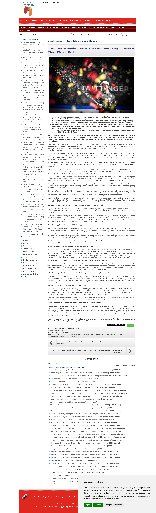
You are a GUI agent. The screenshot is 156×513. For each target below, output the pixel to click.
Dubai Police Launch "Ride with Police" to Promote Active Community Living (33, 137)
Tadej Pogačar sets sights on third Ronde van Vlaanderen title (79, 449)
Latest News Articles (56, 41)
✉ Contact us (114, 35)
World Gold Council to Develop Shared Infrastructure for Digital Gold (82, 387)
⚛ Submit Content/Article (83, 35)
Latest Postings (44, 27)
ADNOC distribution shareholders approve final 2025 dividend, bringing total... (85, 463)
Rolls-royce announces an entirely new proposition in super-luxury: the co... (84, 408)
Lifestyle (26, 240)
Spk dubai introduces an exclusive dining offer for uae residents (79, 469)
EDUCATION (75, 20)
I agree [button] (87, 505)
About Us (37, 497)
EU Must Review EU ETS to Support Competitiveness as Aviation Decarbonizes (86, 384)
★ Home (103, 35)
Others (26, 277)
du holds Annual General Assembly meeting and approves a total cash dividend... (86, 434)
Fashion (26, 243)
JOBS (65, 20)
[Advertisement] (87, 10)
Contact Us (70, 504)
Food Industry (28, 251)
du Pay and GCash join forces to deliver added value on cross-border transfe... (85, 417)
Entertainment (28, 271)
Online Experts (61, 497)
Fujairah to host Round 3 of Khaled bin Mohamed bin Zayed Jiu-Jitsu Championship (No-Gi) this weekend (33, 95)
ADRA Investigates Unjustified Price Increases (73, 402)
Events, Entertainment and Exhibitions (82, 41)
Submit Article (88, 27)
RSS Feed (25, 31)
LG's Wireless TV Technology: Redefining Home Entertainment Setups (82, 419)
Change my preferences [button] (113, 505)
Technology (27, 246)
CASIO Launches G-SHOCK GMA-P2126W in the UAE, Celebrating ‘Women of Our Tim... (89, 376)
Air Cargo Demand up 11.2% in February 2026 (72, 381)
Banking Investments (31, 260)
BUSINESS (88, 20)
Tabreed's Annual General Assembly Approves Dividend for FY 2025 (81, 399)
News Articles (27, 27)
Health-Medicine (29, 268)
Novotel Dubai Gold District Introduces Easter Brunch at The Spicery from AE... (85, 411)
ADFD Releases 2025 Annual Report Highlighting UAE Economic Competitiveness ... (87, 428)
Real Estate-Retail (30, 254)
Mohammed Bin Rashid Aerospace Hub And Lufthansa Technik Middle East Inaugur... (87, 437)
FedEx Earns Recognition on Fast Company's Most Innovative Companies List (85, 466)
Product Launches (61, 27)
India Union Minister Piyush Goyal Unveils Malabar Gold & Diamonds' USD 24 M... (86, 396)
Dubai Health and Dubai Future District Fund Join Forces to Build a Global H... (85, 455)
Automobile (27, 249)
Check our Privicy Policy (69, 336)
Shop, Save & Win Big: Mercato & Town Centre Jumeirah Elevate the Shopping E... (87, 370)
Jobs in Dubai (73, 497)
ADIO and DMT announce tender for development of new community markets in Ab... (88, 393)
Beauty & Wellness (41, 20)
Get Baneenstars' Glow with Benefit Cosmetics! (74, 379)
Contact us (54, 2)
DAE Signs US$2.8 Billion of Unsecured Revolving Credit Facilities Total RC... (84, 446)
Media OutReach (118, 27)
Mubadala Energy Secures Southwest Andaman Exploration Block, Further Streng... (88, 390)
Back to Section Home (125, 365)
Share (131, 325)
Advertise (44, 2)
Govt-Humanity (29, 266)
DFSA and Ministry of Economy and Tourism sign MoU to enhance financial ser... (85, 425)
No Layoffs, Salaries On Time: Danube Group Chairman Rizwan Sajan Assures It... (85, 431)
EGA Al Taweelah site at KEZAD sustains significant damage (78, 472)
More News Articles (37, 234)
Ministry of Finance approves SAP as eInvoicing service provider (33, 179)
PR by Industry (103, 27)
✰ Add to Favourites (125, 35)
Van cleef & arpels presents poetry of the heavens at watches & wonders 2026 (85, 405)
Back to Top (52, 363)
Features (75, 27)
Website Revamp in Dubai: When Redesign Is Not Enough (33, 44)
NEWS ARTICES (102, 20)
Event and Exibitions (30, 274)
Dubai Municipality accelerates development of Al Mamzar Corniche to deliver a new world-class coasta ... (33, 107)
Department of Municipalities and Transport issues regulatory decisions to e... (85, 457)
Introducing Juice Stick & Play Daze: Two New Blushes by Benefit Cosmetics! (85, 373)
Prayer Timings (48, 497)
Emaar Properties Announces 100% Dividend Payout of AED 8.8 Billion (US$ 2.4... (86, 440)
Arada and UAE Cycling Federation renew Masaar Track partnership (33, 65)
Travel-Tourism (28, 257)
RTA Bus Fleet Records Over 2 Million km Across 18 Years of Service (33, 52)
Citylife (22, 35)
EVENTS (57, 20)
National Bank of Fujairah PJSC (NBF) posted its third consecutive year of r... (84, 422)
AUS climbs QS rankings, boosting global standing (74, 460)
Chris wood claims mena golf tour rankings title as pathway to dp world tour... (85, 443)
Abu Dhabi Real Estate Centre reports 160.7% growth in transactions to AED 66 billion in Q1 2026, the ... (33, 159)
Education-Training (30, 263)
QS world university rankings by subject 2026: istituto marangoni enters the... (84, 414)
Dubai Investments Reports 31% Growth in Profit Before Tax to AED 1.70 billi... (84, 452)
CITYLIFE (24, 20)
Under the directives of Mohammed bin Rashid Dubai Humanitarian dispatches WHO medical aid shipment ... (33, 147)
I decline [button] (98, 505)
